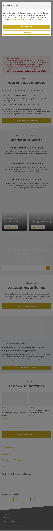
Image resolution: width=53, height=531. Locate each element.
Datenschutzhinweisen (17, 19)
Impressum (40, 19)
